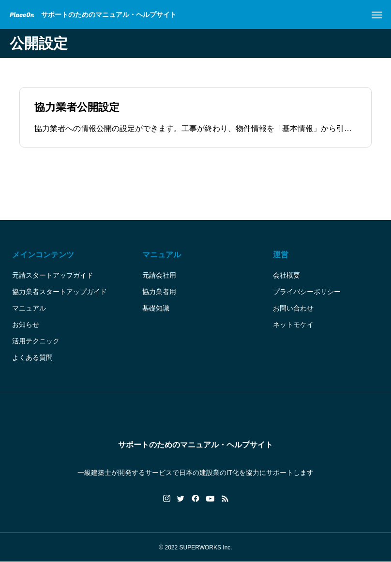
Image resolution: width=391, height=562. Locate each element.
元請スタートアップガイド (52, 275)
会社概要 (286, 275)
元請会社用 (159, 275)
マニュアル (29, 308)
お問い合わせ (293, 308)
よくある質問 (32, 357)
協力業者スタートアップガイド (59, 292)
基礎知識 (155, 308)
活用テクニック (36, 341)
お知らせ (25, 324)
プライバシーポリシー (307, 292)
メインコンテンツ (43, 255)
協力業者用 (159, 292)
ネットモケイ (293, 324)
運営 (280, 255)
